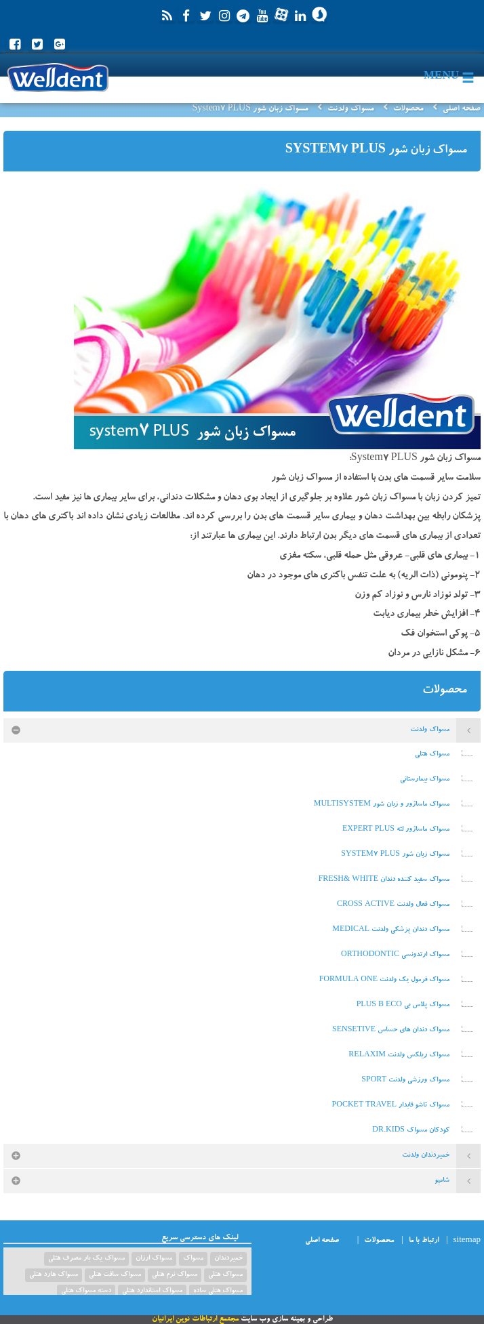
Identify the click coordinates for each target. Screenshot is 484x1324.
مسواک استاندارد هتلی (152, 1291)
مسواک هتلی (225, 1275)
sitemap (467, 1241)
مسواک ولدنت (350, 109)
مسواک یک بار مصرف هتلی (86, 1259)
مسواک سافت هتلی (115, 1275)
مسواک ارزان (154, 1259)
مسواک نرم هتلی (174, 1275)
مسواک (193, 1259)
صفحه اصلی (462, 109)
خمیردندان (228, 1259)
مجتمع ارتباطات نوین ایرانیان (195, 1319)
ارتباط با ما (424, 1241)
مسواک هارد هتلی (53, 1275)
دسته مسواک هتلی (86, 1291)
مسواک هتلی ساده (218, 1291)
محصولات (408, 109)
